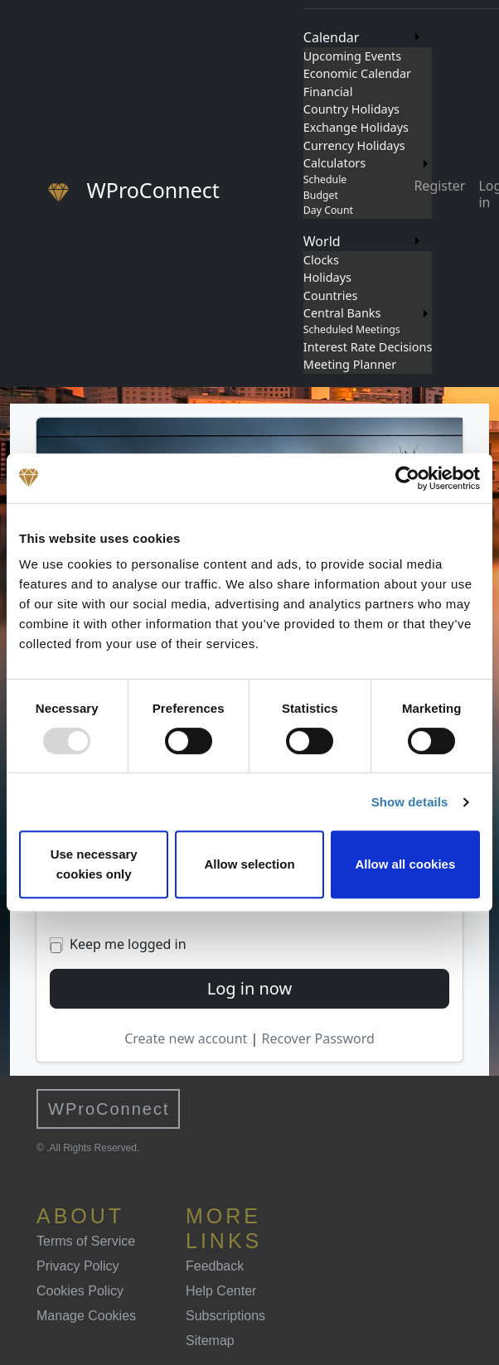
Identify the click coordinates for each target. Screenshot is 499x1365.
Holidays (327, 277)
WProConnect (109, 1109)
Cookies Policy (80, 1291)
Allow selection (249, 864)
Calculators (334, 163)
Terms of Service (85, 1241)
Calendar (331, 37)
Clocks (321, 260)
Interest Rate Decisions (368, 347)
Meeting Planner (349, 364)
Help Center (221, 1291)
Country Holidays (351, 109)
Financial (328, 91)
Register (439, 186)
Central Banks (342, 313)
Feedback (215, 1266)
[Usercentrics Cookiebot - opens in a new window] (407, 478)
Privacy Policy (77, 1266)
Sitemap (210, 1341)
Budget (320, 195)
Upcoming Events (352, 56)
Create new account (187, 1038)
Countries (330, 295)
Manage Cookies (86, 1316)
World (322, 241)
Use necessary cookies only (94, 864)
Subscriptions (225, 1316)
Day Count (328, 210)
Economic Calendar (357, 73)
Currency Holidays (354, 145)
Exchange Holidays (356, 127)
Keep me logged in (128, 944)
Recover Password (318, 1038)
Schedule (324, 179)
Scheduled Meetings (351, 329)
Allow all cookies (405, 864)
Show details (409, 802)
